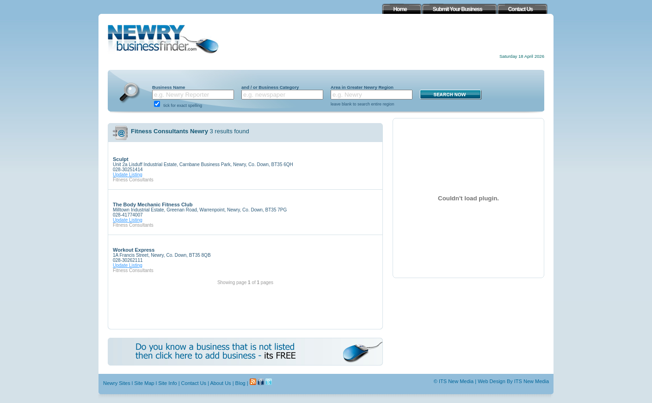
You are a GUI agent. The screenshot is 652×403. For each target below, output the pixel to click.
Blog (240, 383)
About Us (220, 383)
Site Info (167, 383)
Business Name (168, 87)
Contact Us (193, 383)
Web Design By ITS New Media (513, 381)
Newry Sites (116, 383)
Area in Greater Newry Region (362, 87)
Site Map (144, 383)
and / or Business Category (270, 87)
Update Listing (127, 174)
